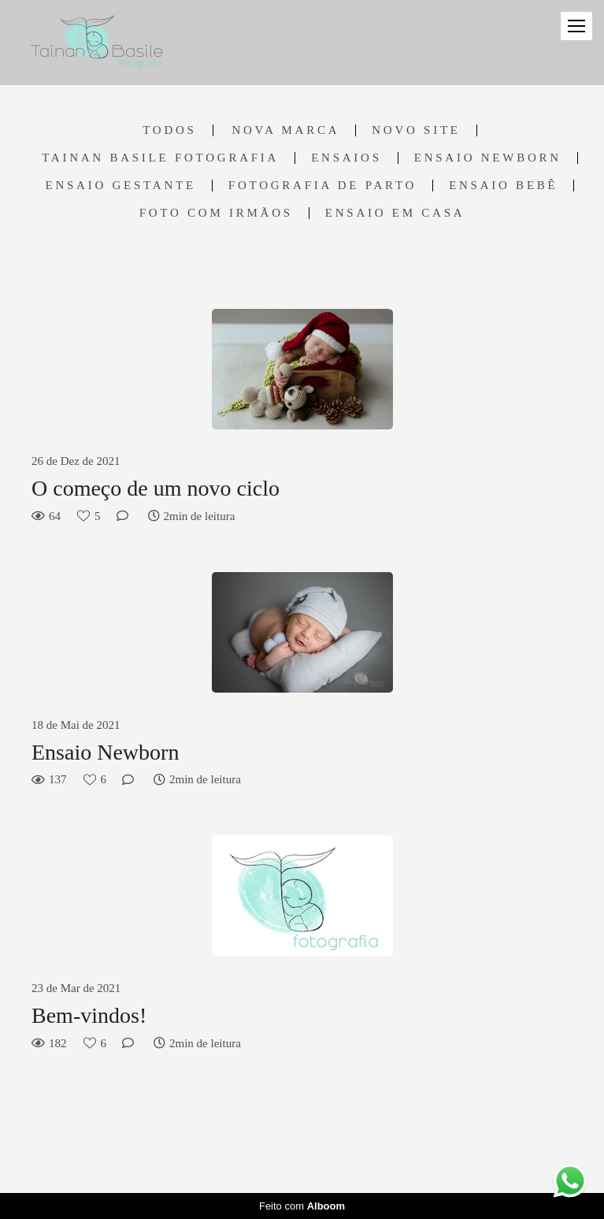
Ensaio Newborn (487, 158)
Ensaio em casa (395, 213)
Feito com (302, 1206)
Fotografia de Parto (322, 185)
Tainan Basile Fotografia (160, 158)
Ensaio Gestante (121, 185)
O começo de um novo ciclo (155, 488)
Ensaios (346, 158)
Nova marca (285, 130)
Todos (169, 130)
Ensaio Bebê (503, 185)
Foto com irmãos (216, 213)
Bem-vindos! (88, 1015)
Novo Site (416, 130)
